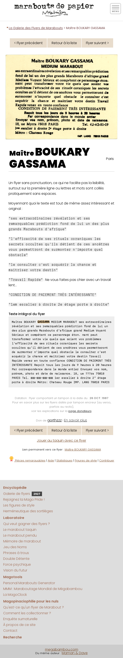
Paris (110, 158)
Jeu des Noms (15, 547)
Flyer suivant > (97, 42)
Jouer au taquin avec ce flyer (61, 440)
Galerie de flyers (22, 493)
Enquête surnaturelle (20, 618)
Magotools (12, 576)
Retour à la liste (64, 42)
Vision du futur (15, 570)
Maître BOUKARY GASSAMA (83, 449)
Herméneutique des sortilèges (28, 511)
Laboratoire (13, 517)
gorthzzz (54, 420)
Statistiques (64, 460)
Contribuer (106, 460)
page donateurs (80, 411)
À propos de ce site (19, 624)
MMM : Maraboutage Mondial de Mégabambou (42, 588)
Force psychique (17, 564)
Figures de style (86, 460)
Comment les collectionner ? (27, 613)
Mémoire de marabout (22, 541)
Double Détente (16, 558)
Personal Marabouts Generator (29, 583)
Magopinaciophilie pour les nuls (30, 601)
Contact (10, 630)
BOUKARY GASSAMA (49, 158)
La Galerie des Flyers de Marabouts (36, 28)
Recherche (12, 637)
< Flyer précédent (28, 42)
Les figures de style (18, 505)
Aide (51, 460)
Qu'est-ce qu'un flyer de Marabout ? (33, 607)
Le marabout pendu (20, 535)
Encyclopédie (15, 487)
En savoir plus (75, 420)
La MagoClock (15, 594)
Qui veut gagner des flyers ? (26, 523)
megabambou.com (61, 649)
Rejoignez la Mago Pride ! (24, 499)
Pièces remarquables (27, 460)
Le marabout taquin (19, 529)
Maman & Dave (75, 652)
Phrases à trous (16, 552)
